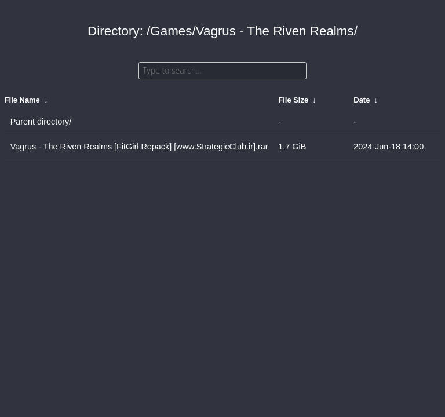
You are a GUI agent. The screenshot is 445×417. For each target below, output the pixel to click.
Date (361, 100)
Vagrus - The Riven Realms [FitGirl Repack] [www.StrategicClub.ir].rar (139, 146)
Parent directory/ (41, 121)
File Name (22, 100)
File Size (293, 100)
